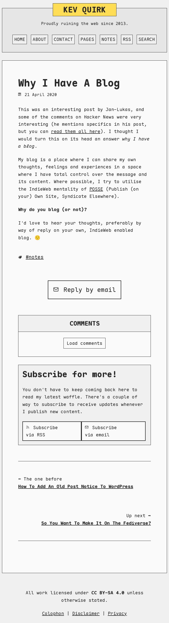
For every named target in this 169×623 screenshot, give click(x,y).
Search (146, 39)
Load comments (84, 343)
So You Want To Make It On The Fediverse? (96, 523)
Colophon (53, 613)
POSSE (96, 189)
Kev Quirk (84, 9)
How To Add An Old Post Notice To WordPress (75, 486)
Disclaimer (86, 613)
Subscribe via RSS (42, 431)
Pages (87, 39)
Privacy (117, 613)
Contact (63, 39)
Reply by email (84, 289)
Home (19, 39)
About (39, 39)
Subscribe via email (101, 431)
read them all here (75, 131)
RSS (127, 39)
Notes (108, 39)
